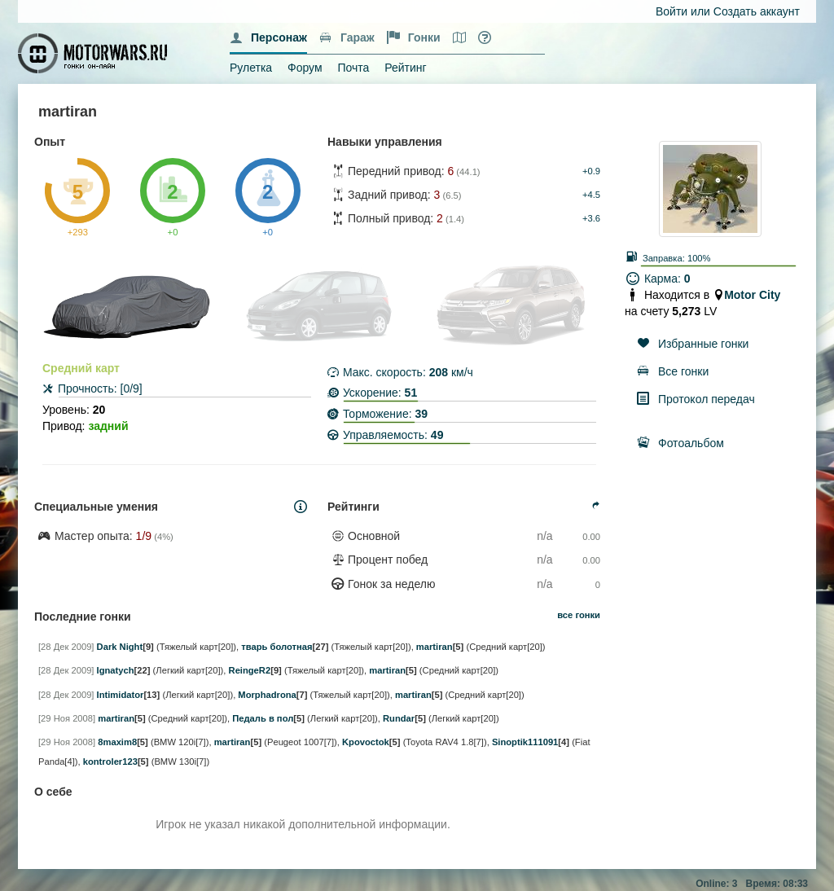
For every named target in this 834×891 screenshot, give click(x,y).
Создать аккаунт (756, 11)
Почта (353, 67)
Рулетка (251, 67)
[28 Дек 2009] (66, 647)
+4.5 (591, 195)
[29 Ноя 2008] (66, 718)
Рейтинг (405, 67)
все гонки (578, 615)
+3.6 (591, 218)
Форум (305, 67)
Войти (671, 11)
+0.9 (591, 171)
